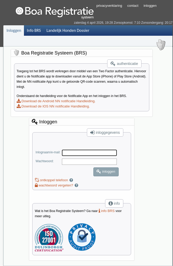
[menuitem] (13, 30)
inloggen (150, 6)
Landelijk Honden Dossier (68, 30)
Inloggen (14, 30)
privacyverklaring (109, 6)
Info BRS (34, 30)
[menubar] (47, 30)
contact (132, 6)
